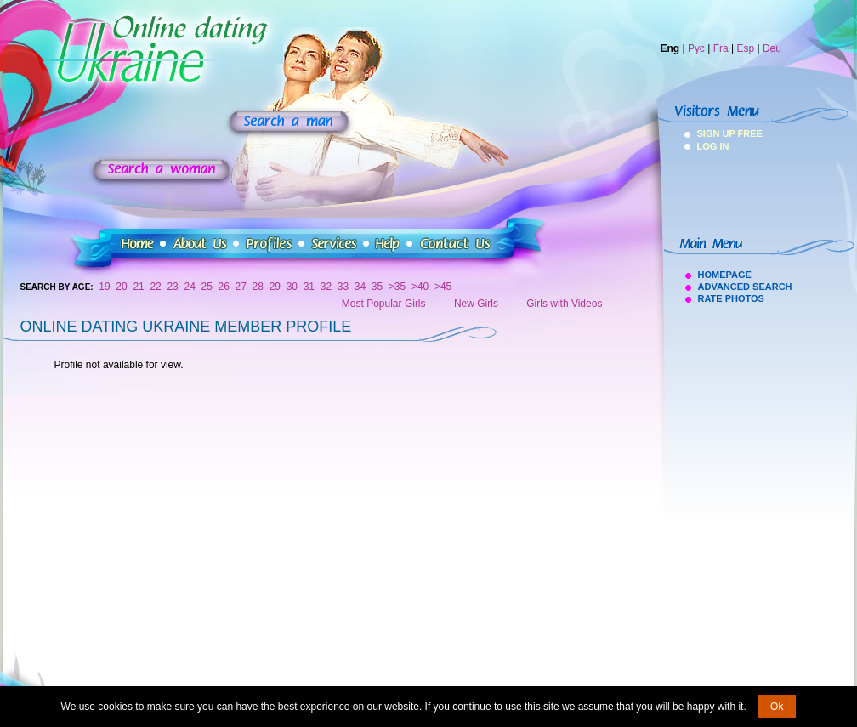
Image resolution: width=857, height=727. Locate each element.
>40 (419, 287)
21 (138, 287)
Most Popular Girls (384, 304)
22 (155, 287)
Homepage (725, 275)
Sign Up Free (719, 133)
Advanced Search (745, 286)
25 (207, 287)
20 (121, 287)
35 (377, 287)
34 (360, 287)
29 (275, 287)
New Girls (476, 304)
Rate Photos (731, 298)
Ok (776, 707)
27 (241, 287)
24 (189, 287)
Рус (696, 48)
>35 (397, 287)
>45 (442, 287)
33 (343, 287)
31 (309, 287)
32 (326, 287)
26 (224, 287)
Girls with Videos (564, 304)
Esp (745, 48)
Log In (713, 146)
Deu (772, 48)
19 (104, 287)
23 (172, 287)
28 (258, 287)
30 (292, 287)
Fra (721, 48)
